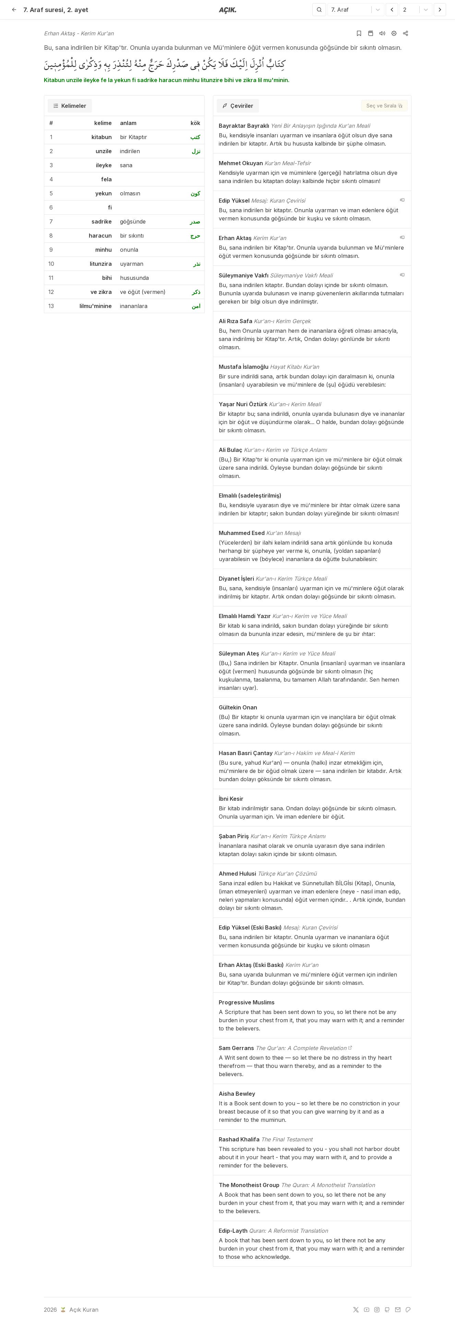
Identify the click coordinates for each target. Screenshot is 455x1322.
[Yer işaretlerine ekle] (359, 33)
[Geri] (14, 9)
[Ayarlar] (394, 33)
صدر (195, 221)
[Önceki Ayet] (392, 9)
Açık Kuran (78, 1310)
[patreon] (408, 1310)
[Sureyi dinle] (382, 33)
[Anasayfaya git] (227, 10)
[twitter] (356, 1310)
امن (196, 306)
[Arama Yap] (319, 9)
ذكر (196, 291)
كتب (195, 137)
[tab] (70, 106)
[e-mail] (398, 1310)
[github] (387, 1310)
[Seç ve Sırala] (384, 105)
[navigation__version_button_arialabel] (402, 200)
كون (195, 193)
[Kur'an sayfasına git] (370, 33)
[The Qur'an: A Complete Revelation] (350, 1048)
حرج (195, 235)
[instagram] (377, 1310)
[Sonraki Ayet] (440, 9)
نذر (196, 263)
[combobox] (332, 9)
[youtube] (366, 1310)
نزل (196, 151)
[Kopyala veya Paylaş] (405, 33)
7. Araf (43, 9)
